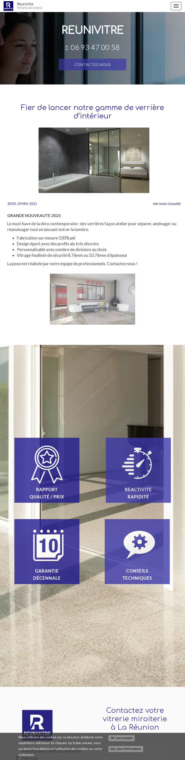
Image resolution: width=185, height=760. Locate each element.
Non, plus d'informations (125, 749)
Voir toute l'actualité (167, 204)
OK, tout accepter (121, 738)
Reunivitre (92, 6)
